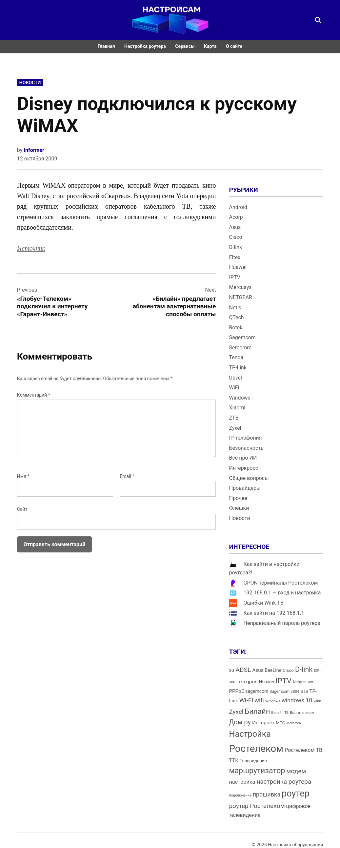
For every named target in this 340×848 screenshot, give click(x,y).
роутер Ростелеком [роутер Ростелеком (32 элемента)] (257, 806)
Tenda (236, 357)
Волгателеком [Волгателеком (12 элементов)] (302, 713)
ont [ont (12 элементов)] (310, 682)
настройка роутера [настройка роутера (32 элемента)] (283, 781)
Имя (23, 476)
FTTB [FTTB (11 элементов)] (240, 682)
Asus (235, 227)
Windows (239, 398)
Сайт (22, 509)
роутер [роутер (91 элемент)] (296, 793)
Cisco (235, 237)
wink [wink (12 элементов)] (317, 701)
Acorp (236, 217)
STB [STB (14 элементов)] (304, 691)
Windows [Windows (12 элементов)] (272, 701)
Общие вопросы (249, 478)
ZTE (233, 418)
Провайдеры (245, 488)
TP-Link (238, 367)
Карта (210, 46)
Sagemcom (242, 337)
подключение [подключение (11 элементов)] (240, 795)
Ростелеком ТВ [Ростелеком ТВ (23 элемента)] (303, 750)
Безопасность (246, 448)
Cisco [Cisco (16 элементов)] (288, 670)
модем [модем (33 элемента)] (296, 771)
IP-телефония (245, 438)
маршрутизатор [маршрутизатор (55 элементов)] (257, 770)
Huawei (238, 267)
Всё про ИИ (243, 458)
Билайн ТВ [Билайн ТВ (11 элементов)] (280, 713)
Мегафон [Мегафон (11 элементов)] (293, 723)
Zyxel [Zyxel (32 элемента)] (236, 711)
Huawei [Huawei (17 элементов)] (266, 681)
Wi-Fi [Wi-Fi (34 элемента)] (246, 700)
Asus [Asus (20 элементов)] (257, 670)
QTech (236, 317)
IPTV (234, 277)
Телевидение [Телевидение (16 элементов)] (253, 760)
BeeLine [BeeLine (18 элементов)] (273, 670)
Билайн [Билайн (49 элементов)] (257, 711)
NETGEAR (240, 297)
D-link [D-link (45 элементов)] (303, 669)
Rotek (236, 327)
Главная (106, 46)
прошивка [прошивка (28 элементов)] (266, 794)
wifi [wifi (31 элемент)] (259, 700)
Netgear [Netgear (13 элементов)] (300, 682)
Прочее (238, 498)
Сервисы (184, 46)
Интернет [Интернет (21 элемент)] (263, 723)
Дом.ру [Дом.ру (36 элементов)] (240, 722)
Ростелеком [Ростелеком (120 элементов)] (256, 748)
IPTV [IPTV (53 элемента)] (283, 680)
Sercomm (240, 347)
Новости (30, 82)
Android (238, 207)
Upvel (235, 378)
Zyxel (235, 428)
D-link (235, 247)
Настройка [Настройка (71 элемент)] (250, 734)
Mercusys (240, 287)
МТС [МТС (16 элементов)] (280, 722)
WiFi (234, 387)
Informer (34, 150)
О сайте (234, 46)
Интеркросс (243, 468)
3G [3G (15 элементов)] (231, 670)
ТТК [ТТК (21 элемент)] (234, 760)
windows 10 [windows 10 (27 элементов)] (297, 700)
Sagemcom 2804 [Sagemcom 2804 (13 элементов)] (284, 691)
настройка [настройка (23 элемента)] (242, 782)
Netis (235, 307)
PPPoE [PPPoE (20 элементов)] (236, 691)
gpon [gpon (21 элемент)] (252, 682)
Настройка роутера (145, 46)
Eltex (235, 257)
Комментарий (33, 395)
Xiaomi (237, 407)
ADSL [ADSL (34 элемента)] (243, 669)
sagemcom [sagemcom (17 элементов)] (256, 691)
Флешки (239, 508)
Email (127, 476)
